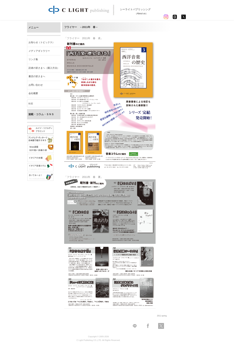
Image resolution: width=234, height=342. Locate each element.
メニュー (33, 27)
